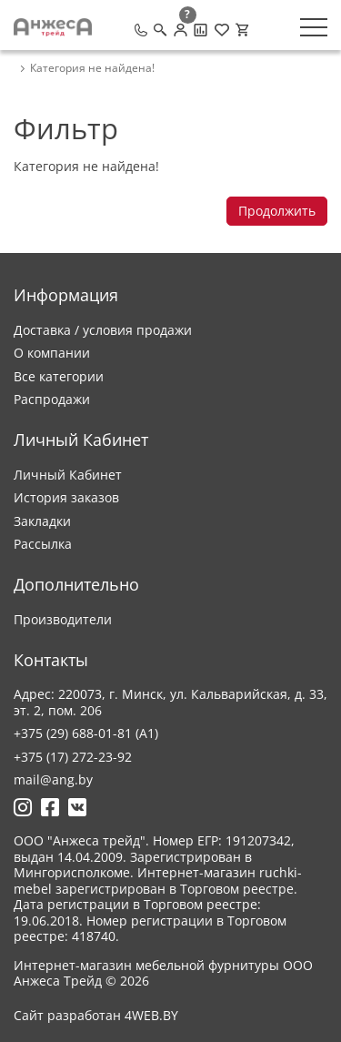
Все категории (59, 376)
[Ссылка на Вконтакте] (77, 807)
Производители (63, 619)
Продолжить (277, 210)
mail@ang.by (53, 779)
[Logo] (53, 27)
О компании (52, 352)
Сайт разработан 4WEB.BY (96, 1015)
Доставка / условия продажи (103, 330)
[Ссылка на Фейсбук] (50, 807)
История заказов (66, 497)
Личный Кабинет (68, 474)
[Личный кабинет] (180, 30)
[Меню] (313, 27)
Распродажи (52, 399)
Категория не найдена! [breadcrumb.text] (92, 68)
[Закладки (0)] (222, 30)
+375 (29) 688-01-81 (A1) (86, 733)
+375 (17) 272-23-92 (73, 756)
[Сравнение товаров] (200, 30)
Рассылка (43, 543)
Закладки (42, 521)
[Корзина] (242, 30)
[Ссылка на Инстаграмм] (23, 807)
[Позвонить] (141, 30)
